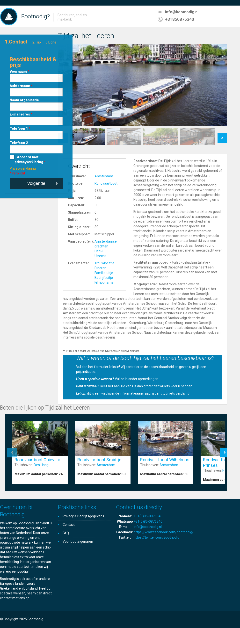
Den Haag (41, 465)
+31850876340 (179, 19)
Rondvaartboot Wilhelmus (164, 459)
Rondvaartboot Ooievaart (38, 459)
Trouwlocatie (104, 263)
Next (222, 135)
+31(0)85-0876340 (148, 516)
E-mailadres (21, 114)
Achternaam (21, 86)
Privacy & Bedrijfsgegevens (83, 516)
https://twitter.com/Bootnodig (156, 537)
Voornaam (19, 71)
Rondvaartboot (106, 183)
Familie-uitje (104, 273)
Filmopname (104, 282)
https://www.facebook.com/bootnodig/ (164, 532)
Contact (69, 525)
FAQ (66, 533)
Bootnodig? (35, 16)
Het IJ (99, 251)
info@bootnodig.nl (181, 12)
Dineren (100, 268)
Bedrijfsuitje (104, 278)
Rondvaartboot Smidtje (99, 459)
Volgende (36, 183)
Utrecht (100, 256)
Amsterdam (104, 176)
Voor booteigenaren (78, 541)
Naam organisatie (24, 100)
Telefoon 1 (20, 128)
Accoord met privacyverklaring (30, 159)
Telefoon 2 (19, 143)
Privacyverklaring (23, 168)
